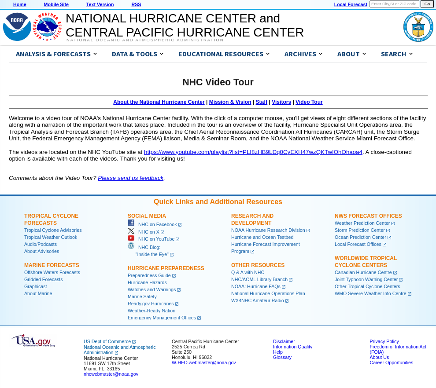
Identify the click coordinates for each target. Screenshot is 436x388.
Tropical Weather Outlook (50, 237)
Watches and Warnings (152, 289)
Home (19, 4)
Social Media (147, 216)
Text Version (100, 4)
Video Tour (309, 102)
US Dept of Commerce (107, 341)
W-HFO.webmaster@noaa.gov (204, 362)
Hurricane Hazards (147, 282)
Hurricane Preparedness (166, 268)
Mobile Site (56, 4)
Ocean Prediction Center (360, 237)
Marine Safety (142, 296)
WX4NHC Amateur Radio (257, 300)
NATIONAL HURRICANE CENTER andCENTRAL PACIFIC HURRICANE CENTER (185, 25)
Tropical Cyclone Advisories (53, 230)
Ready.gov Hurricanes (151, 303)
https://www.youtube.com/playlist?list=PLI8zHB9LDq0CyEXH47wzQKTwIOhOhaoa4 (253, 152)
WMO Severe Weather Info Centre (370, 293)
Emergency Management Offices (162, 317)
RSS (136, 4)
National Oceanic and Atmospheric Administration (145, 40)
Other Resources (258, 265)
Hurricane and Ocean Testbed (262, 237)
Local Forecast (350, 4)
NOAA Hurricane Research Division (268, 230)
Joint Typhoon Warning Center (366, 279)
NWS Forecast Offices (368, 216)
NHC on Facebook (152, 224)
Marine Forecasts (51, 265)
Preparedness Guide (149, 275)
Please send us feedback (130, 178)
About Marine (38, 293)
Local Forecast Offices (358, 244)
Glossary (282, 357)
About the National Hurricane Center (158, 102)
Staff (262, 102)
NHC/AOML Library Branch (259, 279)
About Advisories (41, 251)
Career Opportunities (391, 362)
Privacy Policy (384, 341)
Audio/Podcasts (40, 244)
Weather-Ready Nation (151, 310)
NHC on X (143, 231)
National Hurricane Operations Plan (268, 293)
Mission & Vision (230, 102)
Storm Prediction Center (360, 230)
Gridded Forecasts (43, 279)
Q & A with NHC (247, 272)
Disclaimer (284, 341)
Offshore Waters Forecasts (52, 272)
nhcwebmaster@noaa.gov (111, 374)
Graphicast (35, 286)
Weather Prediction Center (362, 223)
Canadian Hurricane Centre (363, 272)
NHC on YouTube (151, 239)
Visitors (281, 102)
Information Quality (292, 346)
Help (278, 352)
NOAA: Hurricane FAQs (256, 286)
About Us (379, 357)
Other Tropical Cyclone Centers (367, 286)
